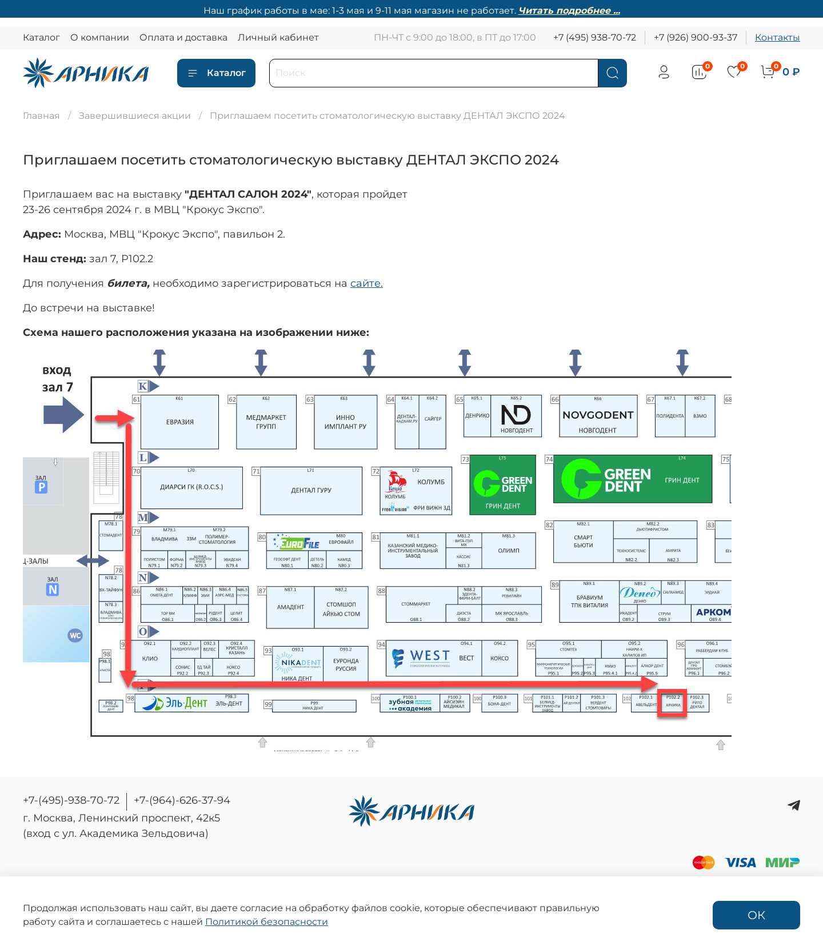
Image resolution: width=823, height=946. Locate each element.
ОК (756, 915)
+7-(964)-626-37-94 (182, 800)
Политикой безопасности (266, 921)
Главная (41, 115)
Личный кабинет (278, 37)
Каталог (41, 37)
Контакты (777, 37)
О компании (99, 37)
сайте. (366, 283)
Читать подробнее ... (569, 10)
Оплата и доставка (183, 37)
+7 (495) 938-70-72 (594, 37)
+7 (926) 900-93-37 (695, 37)
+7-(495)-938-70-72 (71, 800)
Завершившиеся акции (135, 115)
